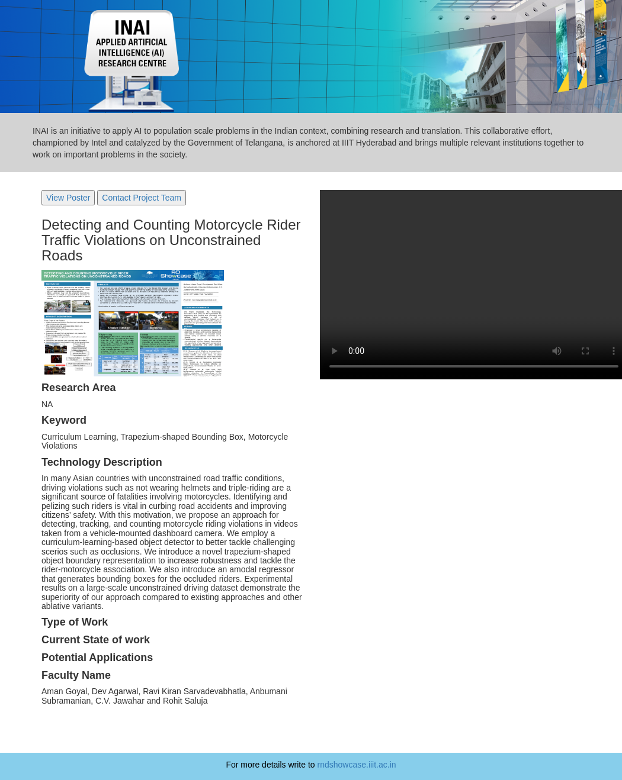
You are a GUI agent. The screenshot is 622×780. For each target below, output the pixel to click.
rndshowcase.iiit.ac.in (357, 764)
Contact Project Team (141, 197)
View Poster (68, 197)
